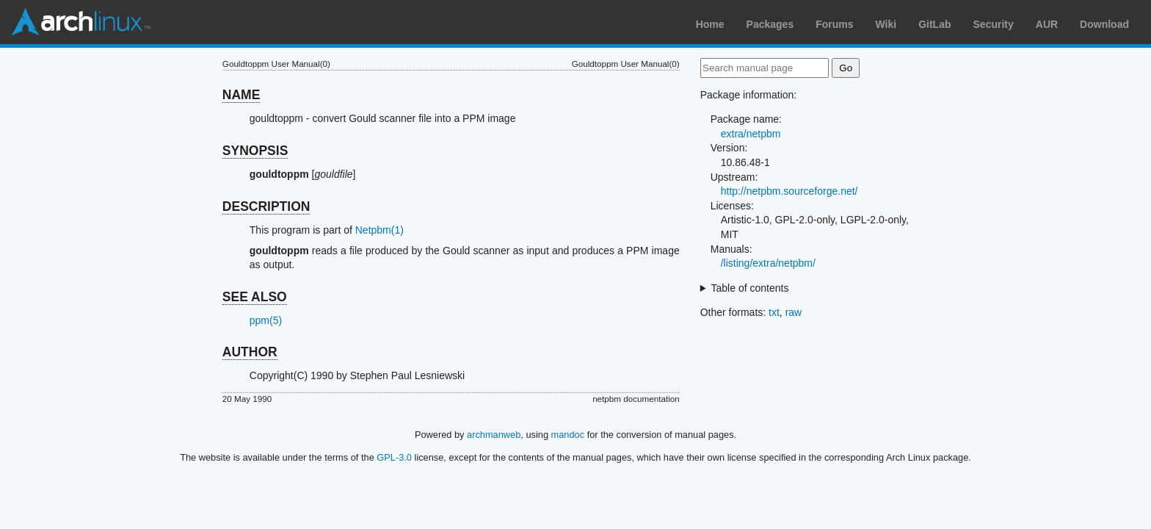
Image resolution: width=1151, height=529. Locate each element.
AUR (1047, 24)
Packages (770, 24)
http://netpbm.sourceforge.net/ (789, 191)
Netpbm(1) (379, 230)
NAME (241, 94)
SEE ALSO (254, 296)
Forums (834, 24)
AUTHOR (249, 352)
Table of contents (750, 288)
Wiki (886, 24)
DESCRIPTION (266, 206)
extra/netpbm (751, 134)
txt (774, 312)
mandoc (568, 434)
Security (993, 24)
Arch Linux (80, 22)
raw (793, 312)
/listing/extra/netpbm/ (768, 263)
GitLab (934, 24)
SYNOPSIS (255, 150)
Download (1104, 24)
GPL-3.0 (394, 457)
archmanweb (493, 434)
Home (710, 24)
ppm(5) (266, 320)
